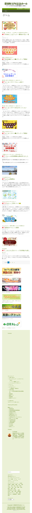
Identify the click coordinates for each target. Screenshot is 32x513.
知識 (19, 490)
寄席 (20, 485)
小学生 (9, 487)
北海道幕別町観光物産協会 (14, 410)
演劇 (12, 488)
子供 (12, 485)
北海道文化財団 (12, 411)
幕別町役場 (11, 408)
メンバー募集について (14, 381)
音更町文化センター (13, 414)
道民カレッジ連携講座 (12, 494)
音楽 (9, 495)
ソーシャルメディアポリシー (15, 383)
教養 (18, 487)
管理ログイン (16, 510)
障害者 (19, 494)
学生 (14, 485)
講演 (20, 492)
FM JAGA (11, 423)
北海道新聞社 (11, 422)
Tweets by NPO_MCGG (12, 404)
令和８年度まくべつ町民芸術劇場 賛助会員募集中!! (16, 391)
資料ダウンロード (12, 398)
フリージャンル (5, 69)
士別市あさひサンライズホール (15, 417)
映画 (9, 488)
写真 (22, 484)
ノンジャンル (15, 480)
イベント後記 (10, 479)
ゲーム (15, 479)
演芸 (14, 488)
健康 (16, 484)
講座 (3, 166)
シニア (19, 479)
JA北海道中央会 (12, 419)
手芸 (15, 487)
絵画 (15, 491)
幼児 (12, 487)
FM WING (11, 425)
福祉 (12, 491)
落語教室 (11, 396)
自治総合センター (12, 412)
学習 (17, 485)
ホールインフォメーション (13, 483)
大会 (9, 485)
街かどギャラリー (11, 492)
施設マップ (11, 395)
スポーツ (9, 480)
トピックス (11, 385)
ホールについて (12, 387)
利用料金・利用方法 (14, 388)
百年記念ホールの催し (12, 490)
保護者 (13, 484)
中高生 (21, 483)
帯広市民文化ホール (13, 415)
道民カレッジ (11, 426)
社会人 (9, 491)
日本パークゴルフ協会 (13, 418)
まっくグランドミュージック (13, 477)
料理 (21, 487)
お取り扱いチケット (12, 476)
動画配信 (11, 393)
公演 (19, 484)
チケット (11, 384)
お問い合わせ (11, 377)
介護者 (9, 484)
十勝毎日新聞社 (12, 421)
